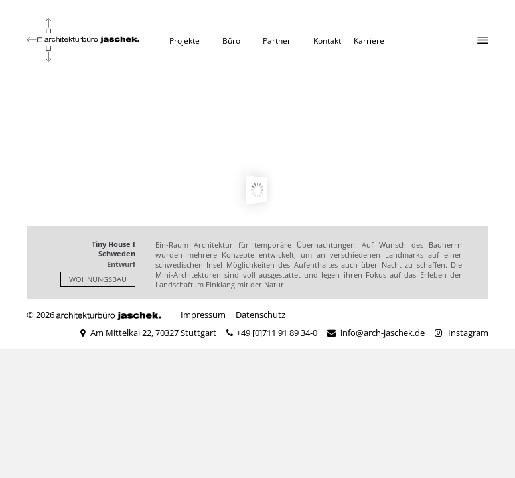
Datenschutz (260, 315)
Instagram (468, 333)
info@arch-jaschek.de (382, 333)
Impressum (203, 315)
